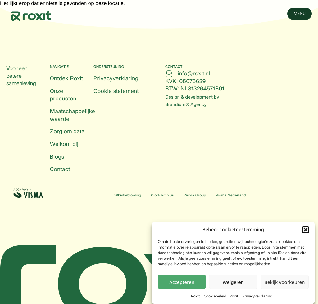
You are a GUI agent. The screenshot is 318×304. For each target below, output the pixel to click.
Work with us (162, 195)
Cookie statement (116, 91)
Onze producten (63, 95)
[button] (305, 230)
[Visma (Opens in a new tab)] (28, 193)
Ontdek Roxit (66, 79)
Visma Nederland (231, 195)
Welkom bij (64, 144)
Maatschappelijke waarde (72, 115)
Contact (60, 169)
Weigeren (233, 282)
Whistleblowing (127, 195)
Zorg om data (67, 131)
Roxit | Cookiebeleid (208, 296)
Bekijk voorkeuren (284, 282)
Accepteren (181, 282)
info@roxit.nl (194, 74)
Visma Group (195, 195)
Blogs (57, 157)
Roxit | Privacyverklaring (250, 296)
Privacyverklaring (115, 79)
